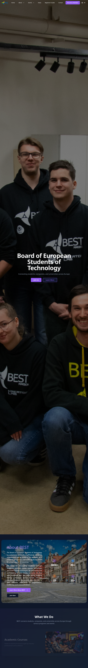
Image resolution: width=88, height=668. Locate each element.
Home (13, 2)
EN (83, 2)
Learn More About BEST (19, 594)
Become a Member (72, 2)
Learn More (50, 280)
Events (31, 2)
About (21, 2)
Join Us (36, 280)
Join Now (13, 599)
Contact (60, 2)
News (39, 2)
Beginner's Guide (50, 2)
